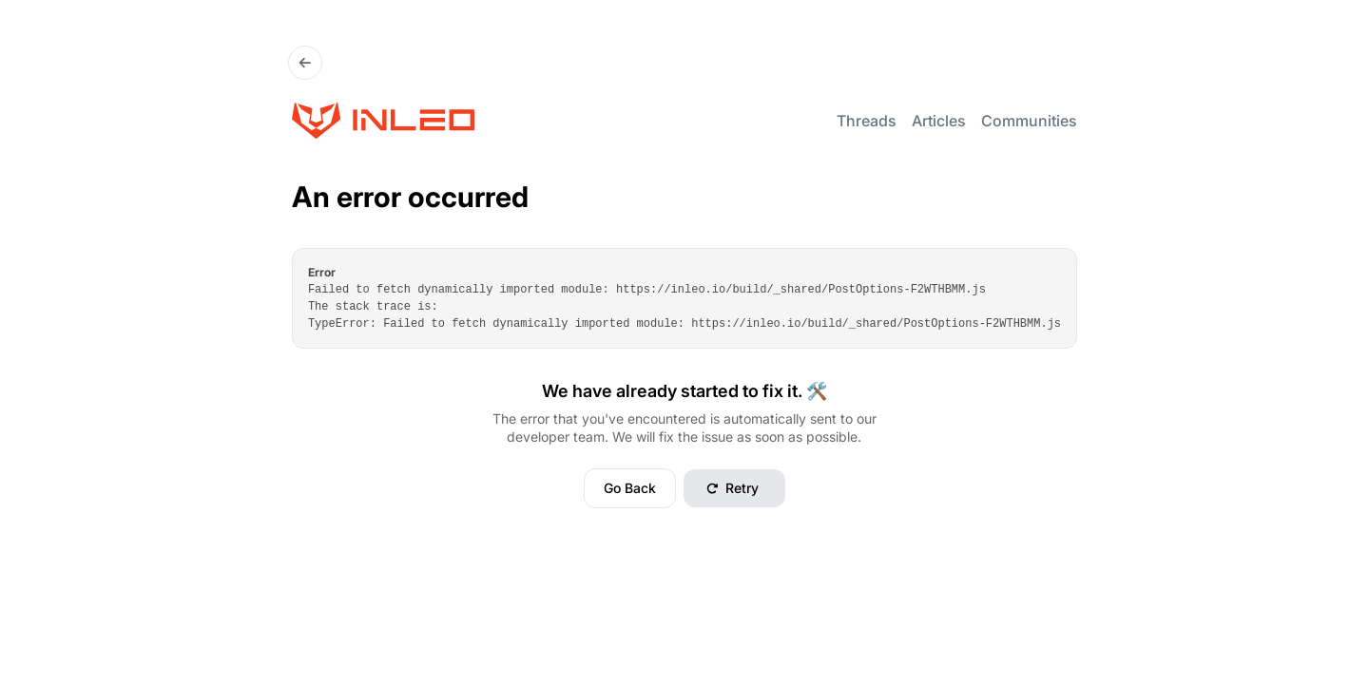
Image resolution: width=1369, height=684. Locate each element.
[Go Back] (305, 63)
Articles (939, 120)
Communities (1029, 120)
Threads (867, 120)
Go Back (630, 488)
